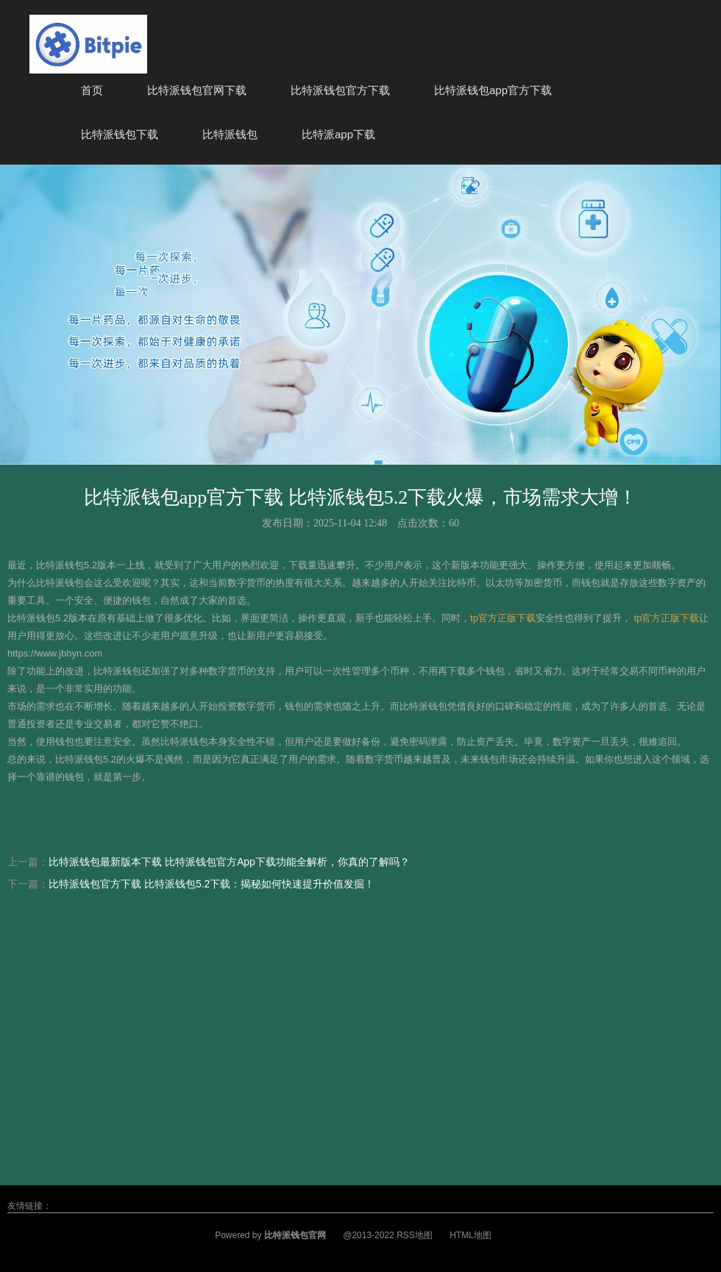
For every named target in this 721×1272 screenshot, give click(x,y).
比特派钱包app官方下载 (493, 90)
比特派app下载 (338, 134)
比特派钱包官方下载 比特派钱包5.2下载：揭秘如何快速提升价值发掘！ (211, 884)
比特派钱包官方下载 (340, 90)
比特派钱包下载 (119, 134)
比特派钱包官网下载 (196, 90)
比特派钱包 (230, 134)
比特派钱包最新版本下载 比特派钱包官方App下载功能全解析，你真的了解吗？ (229, 862)
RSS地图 (415, 1235)
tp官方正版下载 (503, 618)
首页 (92, 90)
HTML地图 (470, 1235)
